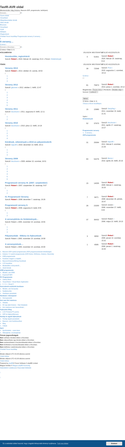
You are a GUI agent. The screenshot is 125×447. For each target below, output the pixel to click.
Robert (14, 59)
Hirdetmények (56, 59)
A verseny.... (6, 41)
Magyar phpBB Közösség (21, 365)
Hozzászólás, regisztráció (17, 56)
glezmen (14, 87)
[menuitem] (4, 18)
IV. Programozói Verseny (17, 197)
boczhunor (15, 112)
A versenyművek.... (14, 244)
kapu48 (14, 145)
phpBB (11, 363)
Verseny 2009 (11, 158)
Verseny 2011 (11, 109)
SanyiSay (111, 109)
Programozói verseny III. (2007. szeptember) (26, 183)
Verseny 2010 (11, 123)
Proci (110, 68)
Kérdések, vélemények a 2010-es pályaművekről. (28, 142)
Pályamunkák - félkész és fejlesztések (23, 236)
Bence (110, 158)
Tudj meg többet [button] (62, 443)
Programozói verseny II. (16, 205)
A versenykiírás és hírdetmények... (21, 219)
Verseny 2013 (11, 68)
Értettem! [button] (114, 443)
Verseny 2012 (11, 85)
